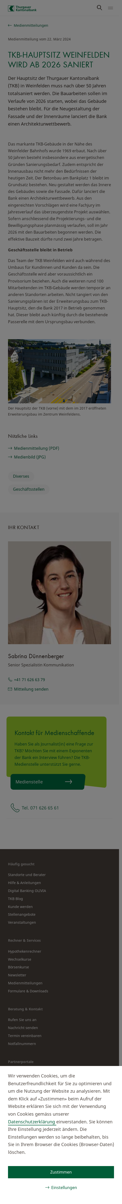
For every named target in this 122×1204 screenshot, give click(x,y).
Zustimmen (61, 1172)
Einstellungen (64, 1187)
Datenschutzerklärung (32, 1122)
